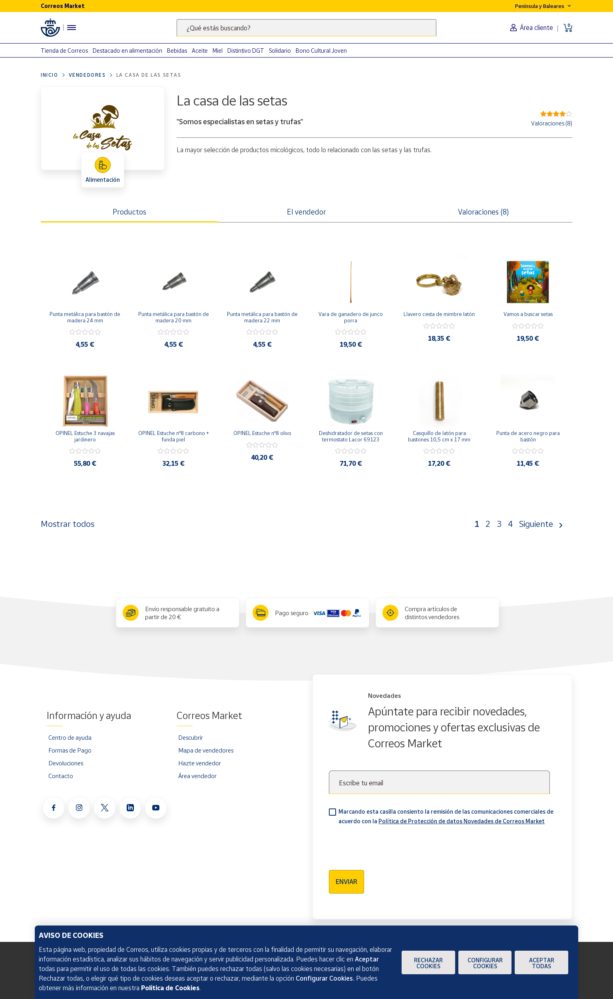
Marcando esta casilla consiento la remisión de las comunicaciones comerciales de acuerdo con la (445, 816)
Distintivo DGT (245, 50)
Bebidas (177, 50)
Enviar (346, 882)
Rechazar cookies (428, 963)
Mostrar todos (67, 523)
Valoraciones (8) (551, 123)
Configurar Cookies (485, 963)
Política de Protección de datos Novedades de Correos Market (461, 821)
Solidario (280, 50)
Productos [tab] (129, 211)
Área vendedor (197, 775)
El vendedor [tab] (306, 211)
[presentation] (389, 844)
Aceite (200, 50)
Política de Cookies (170, 988)
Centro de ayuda (70, 737)
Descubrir (190, 737)
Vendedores (87, 75)
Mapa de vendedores (205, 750)
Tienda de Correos (64, 50)
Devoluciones (65, 763)
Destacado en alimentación (127, 50)
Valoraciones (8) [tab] (483, 211)
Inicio (49, 75)
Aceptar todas (541, 963)
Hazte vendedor (199, 763)
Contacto (60, 775)
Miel (218, 50)
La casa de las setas (148, 75)
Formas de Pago (70, 750)
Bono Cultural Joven (321, 50)
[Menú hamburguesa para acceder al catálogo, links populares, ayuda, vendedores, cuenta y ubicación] (71, 28)
